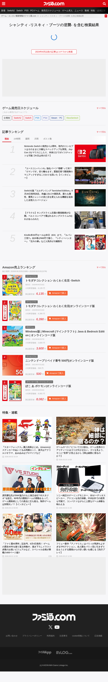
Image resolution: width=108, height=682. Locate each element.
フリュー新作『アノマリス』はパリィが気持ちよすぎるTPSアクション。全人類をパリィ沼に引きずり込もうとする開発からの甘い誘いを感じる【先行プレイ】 (80, 558)
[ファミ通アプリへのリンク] (44, 663)
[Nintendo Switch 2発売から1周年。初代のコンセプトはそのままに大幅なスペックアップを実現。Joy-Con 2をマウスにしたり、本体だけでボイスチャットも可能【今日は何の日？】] (90, 153)
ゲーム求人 (67, 10)
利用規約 (50, 646)
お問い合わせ (14, 646)
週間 (27, 139)
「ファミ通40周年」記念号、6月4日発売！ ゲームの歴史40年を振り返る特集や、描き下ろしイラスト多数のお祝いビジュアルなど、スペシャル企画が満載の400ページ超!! (26, 558)
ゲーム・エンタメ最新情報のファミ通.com (18, 16)
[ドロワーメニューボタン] (3, 3)
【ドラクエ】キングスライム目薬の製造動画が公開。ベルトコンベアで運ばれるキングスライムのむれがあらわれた (48, 216)
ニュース (79, 10)
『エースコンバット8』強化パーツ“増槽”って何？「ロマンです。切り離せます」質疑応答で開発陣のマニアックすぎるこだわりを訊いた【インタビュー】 (48, 173)
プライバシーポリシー (33, 646)
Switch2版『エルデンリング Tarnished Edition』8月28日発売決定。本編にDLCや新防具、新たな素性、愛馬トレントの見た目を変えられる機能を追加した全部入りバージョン (48, 195)
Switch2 (11, 10)
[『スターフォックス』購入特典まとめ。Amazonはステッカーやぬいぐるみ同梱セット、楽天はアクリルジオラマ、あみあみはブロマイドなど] (27, 433)
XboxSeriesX (72, 118)
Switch (19, 10)
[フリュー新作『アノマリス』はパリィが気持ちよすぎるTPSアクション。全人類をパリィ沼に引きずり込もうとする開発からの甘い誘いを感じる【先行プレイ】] (81, 536)
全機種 (7, 118)
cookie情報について (79, 646)
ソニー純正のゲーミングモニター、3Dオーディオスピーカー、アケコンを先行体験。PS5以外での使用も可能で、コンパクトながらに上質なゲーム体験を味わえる (80, 504)
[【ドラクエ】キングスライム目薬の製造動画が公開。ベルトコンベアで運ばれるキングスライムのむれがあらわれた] (90, 220)
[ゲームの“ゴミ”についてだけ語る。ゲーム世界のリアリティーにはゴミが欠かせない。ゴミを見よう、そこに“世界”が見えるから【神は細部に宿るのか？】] (81, 433)
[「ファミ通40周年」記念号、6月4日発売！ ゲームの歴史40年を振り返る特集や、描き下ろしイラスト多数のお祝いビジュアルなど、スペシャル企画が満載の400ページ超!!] (27, 536)
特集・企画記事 (98, 10)
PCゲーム (35, 10)
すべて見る (101, 108)
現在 (7, 139)
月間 (36, 139)
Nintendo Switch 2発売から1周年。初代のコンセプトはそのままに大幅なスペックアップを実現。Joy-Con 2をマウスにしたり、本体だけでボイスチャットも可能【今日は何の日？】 (48, 151)
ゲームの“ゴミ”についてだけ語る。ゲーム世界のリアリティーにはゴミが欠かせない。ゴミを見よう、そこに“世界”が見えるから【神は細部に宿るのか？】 (80, 455)
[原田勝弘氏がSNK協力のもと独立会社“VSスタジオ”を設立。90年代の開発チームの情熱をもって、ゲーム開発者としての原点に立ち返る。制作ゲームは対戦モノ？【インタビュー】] (27, 483)
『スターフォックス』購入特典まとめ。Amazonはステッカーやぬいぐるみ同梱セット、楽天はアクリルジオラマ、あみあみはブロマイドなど (26, 455)
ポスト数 (47, 139)
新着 (3, 10)
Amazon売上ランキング (18, 267)
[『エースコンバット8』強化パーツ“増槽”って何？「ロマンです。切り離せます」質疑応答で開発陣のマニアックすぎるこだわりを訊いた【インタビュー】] (90, 175)
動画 (87, 10)
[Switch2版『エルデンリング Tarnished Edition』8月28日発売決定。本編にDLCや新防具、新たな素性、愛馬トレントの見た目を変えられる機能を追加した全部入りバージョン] (90, 198)
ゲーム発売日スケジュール (20, 108)
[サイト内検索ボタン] (104, 3)
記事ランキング (12, 132)
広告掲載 (95, 646)
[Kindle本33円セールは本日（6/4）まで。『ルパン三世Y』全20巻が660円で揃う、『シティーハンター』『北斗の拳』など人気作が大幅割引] (90, 242)
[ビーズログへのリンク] (64, 663)
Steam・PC (56, 118)
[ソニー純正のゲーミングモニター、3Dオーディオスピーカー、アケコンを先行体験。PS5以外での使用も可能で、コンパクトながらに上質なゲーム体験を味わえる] (81, 483)
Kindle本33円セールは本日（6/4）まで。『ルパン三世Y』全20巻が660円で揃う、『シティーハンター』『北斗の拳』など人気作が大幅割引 (48, 238)
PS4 (45, 118)
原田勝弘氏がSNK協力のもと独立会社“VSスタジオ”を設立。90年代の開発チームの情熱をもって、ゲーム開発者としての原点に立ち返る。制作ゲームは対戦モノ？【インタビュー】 (26, 506)
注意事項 (63, 646)
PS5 (26, 10)
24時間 (17, 139)
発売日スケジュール (50, 10)
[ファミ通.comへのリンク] (54, 3)
